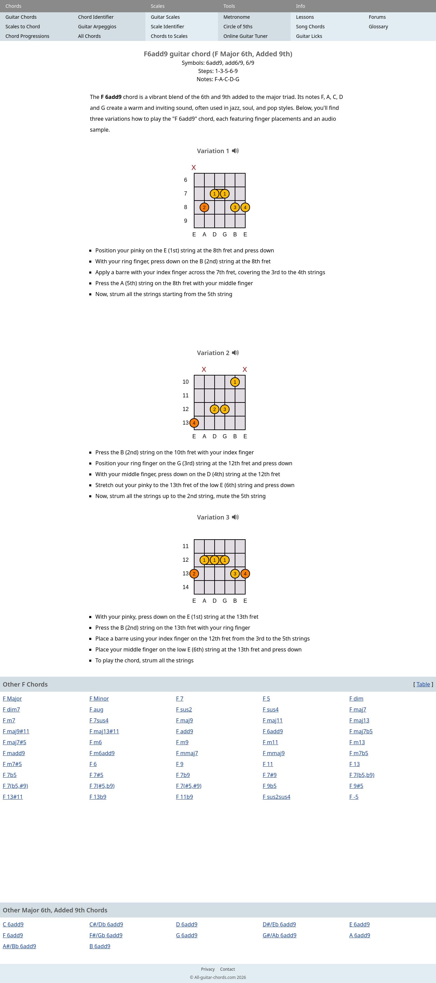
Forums (377, 17)
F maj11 (273, 720)
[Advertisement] (218, 325)
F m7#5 (12, 764)
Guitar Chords (21, 17)
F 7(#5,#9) (188, 786)
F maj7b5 (361, 731)
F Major (12, 698)
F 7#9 (270, 775)
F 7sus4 (98, 720)
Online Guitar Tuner (245, 36)
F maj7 (358, 709)
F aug (96, 709)
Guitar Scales (165, 17)
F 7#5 (96, 775)
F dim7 (11, 709)
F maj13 (359, 720)
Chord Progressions (27, 36)
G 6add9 (187, 935)
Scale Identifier (167, 26)
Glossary (378, 26)
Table (423, 684)
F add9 (184, 731)
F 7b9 (183, 775)
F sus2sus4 (276, 797)
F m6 (95, 742)
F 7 (180, 698)
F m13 (357, 742)
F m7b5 (359, 753)
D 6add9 (187, 924)
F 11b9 (184, 797)
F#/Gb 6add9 (105, 935)
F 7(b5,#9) (15, 786)
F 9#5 (356, 786)
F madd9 (14, 753)
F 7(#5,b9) (101, 786)
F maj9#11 (16, 731)
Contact (227, 969)
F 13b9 (97, 797)
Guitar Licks (309, 36)
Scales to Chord (22, 26)
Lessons (305, 17)
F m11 (270, 742)
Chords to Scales (169, 36)
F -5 (354, 797)
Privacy (208, 969)
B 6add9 (99, 946)
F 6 (93, 764)
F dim (356, 698)
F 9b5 (270, 786)
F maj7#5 (14, 742)
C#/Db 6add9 (106, 924)
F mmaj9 (274, 753)
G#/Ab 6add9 (279, 935)
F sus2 (184, 709)
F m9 (182, 742)
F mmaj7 (187, 753)
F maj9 (184, 720)
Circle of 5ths (237, 26)
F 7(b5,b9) (362, 775)
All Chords (89, 36)
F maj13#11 (104, 731)
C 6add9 (13, 924)
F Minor (99, 698)
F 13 (354, 764)
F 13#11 (13, 797)
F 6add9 (273, 731)
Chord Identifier (95, 17)
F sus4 (271, 709)
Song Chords (310, 26)
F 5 (266, 698)
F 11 (268, 764)
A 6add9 (359, 935)
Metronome (236, 17)
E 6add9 (359, 924)
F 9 (180, 764)
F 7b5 (10, 775)
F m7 (9, 720)
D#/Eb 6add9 (279, 924)
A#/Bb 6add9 (19, 946)
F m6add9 (101, 753)
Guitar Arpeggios (97, 26)
